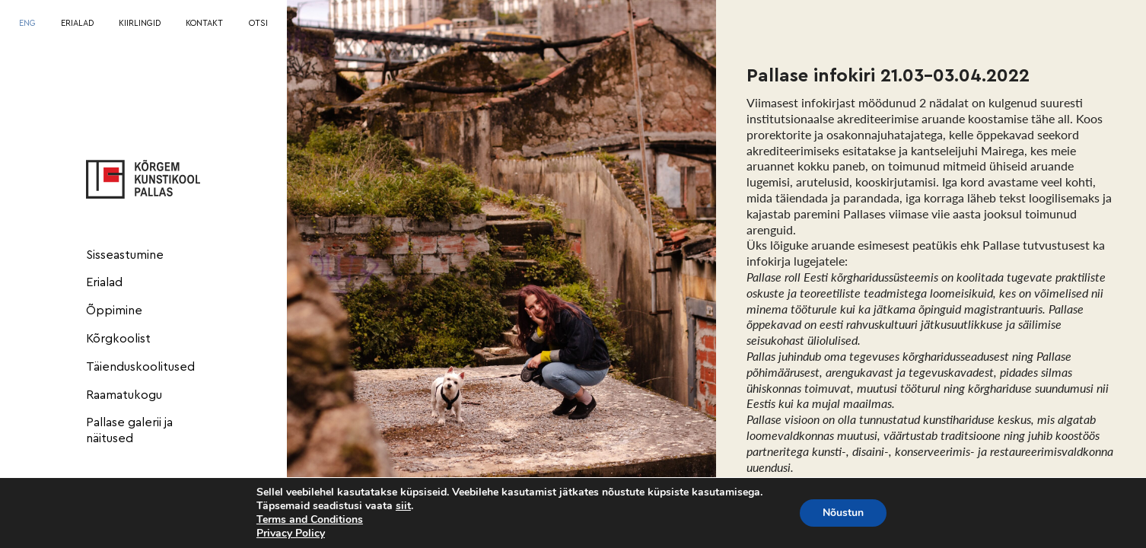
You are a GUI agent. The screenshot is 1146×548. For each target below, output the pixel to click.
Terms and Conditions (309, 519)
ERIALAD (77, 23)
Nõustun (843, 512)
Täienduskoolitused (140, 367)
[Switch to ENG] (27, 24)
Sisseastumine (125, 255)
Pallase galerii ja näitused (129, 430)
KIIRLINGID (140, 23)
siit (403, 506)
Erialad (104, 282)
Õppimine (114, 310)
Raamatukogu (124, 395)
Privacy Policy (290, 533)
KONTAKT (204, 23)
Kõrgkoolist (118, 339)
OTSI (258, 23)
